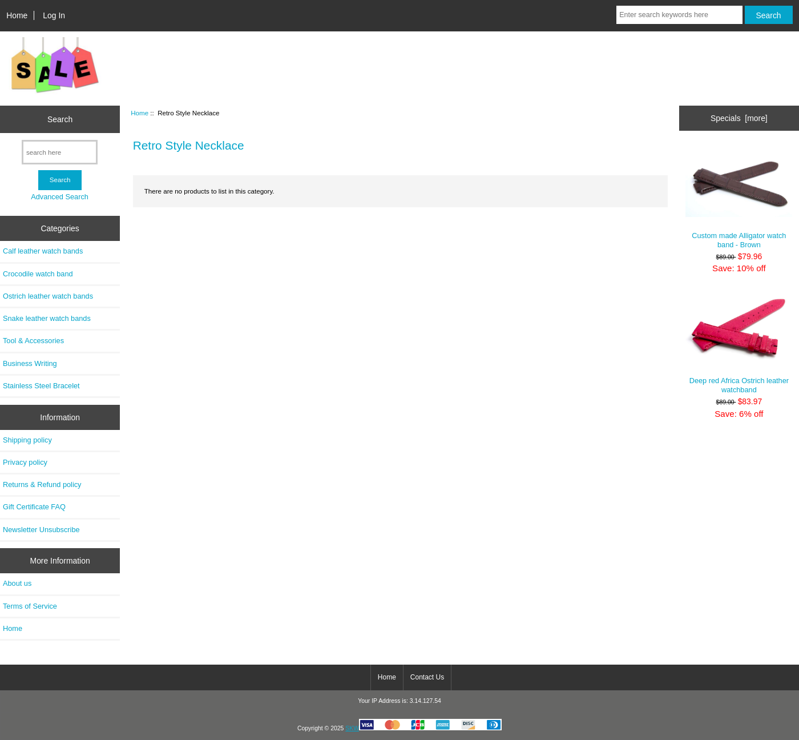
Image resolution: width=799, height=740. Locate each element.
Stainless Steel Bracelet (41, 385)
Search (59, 119)
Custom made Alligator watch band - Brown (738, 197)
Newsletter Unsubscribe (41, 529)
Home (16, 15)
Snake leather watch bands (47, 318)
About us (17, 583)
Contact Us (427, 677)
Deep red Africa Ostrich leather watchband (738, 342)
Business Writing (30, 363)
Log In (54, 15)
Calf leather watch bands (43, 251)
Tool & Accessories (33, 340)
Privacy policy (25, 462)
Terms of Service (30, 606)
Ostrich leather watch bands (48, 296)
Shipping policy (27, 440)
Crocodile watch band (38, 274)
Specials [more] (739, 118)
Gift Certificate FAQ (34, 506)
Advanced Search (59, 196)
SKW (423, 728)
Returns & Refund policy (42, 484)
